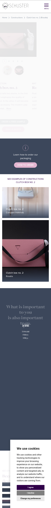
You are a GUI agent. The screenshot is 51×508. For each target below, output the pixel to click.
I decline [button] (30, 493)
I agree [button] (30, 487)
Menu (46, 9)
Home (4, 17)
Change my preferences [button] (30, 498)
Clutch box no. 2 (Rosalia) (37, 17)
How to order (25, 165)
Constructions (17, 17)
